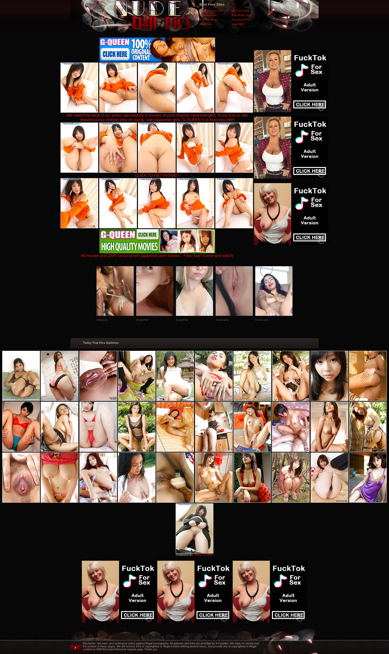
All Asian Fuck (208, 15)
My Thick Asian (241, 10)
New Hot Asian (208, 19)
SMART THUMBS (203, 555)
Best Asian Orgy (241, 15)
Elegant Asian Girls (211, 10)
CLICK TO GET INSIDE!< (157, 175)
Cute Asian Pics (241, 19)
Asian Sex (205, 24)
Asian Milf (238, 24)
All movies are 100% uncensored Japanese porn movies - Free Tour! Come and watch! (157, 254)
